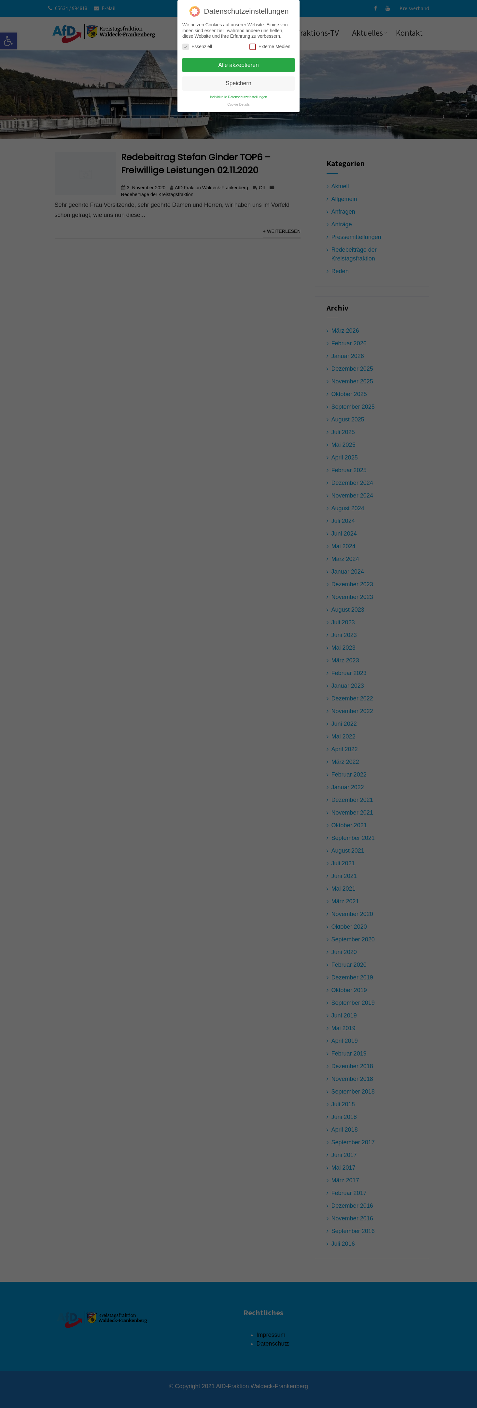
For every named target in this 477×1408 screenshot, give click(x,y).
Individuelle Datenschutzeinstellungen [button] (238, 96)
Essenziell (197, 46)
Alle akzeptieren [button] (238, 64)
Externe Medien (269, 46)
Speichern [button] (238, 82)
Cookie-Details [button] (238, 104)
